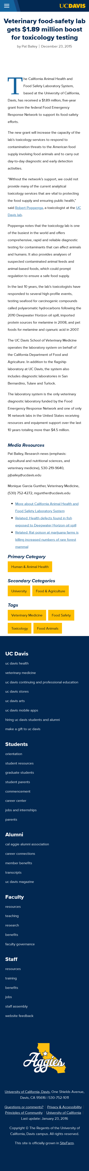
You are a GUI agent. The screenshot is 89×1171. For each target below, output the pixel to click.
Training (11, 978)
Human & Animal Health (30, 566)
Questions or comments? (24, 1107)
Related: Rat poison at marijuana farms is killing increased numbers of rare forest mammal (47, 539)
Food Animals (47, 628)
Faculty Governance (20, 944)
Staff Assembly (16, 1006)
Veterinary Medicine (27, 615)
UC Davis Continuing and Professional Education (41, 682)
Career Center (15, 800)
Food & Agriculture (50, 591)
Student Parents (17, 781)
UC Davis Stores (17, 691)
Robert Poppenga (29, 207)
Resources (13, 906)
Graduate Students (19, 772)
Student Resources (19, 763)
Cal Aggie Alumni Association (27, 844)
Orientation (13, 753)
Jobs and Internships (21, 810)
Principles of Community (24, 1112)
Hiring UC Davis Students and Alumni (32, 719)
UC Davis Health (17, 663)
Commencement (17, 791)
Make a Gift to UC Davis (22, 728)
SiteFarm (67, 1143)
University (19, 591)
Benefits (11, 934)
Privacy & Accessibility (64, 1107)
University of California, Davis (27, 1091)
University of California (63, 1112)
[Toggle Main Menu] (6, 6)
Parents (11, 819)
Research (12, 925)
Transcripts (13, 872)
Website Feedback (19, 1015)
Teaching (12, 915)
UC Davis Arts (15, 700)
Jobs (8, 996)
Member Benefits (18, 863)
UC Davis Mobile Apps (21, 710)
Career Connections (20, 853)
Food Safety (61, 615)
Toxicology (19, 628)
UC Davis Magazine (19, 881)
